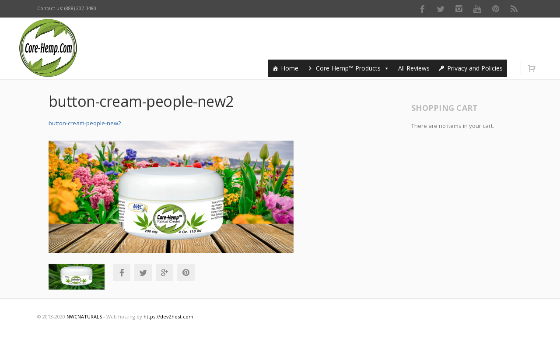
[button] (385, 68)
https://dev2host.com (168, 316)
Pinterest (495, 9)
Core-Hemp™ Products (352, 68)
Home (289, 68)
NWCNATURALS (84, 316)
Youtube (477, 9)
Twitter (440, 9)
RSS (514, 9)
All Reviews (414, 68)
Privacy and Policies (475, 68)
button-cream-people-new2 (85, 123)
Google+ (164, 272)
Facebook (422, 9)
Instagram (459, 9)
